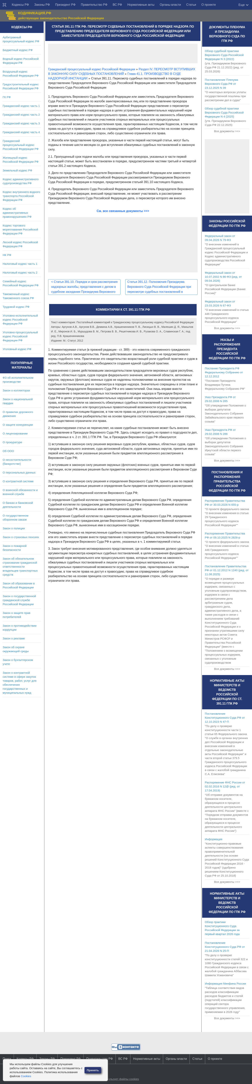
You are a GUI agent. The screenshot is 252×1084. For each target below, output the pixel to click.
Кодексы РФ (20, 4)
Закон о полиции (14, 528)
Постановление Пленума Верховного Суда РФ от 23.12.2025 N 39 (221, 83)
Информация (213, 839)
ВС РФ (117, 4)
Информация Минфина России (225, 983)
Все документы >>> (227, 131)
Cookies (26, 1076)
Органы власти (170, 4)
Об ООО (8, 451)
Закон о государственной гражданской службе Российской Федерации (19, 600)
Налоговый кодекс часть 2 (20, 272)
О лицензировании (15, 433)
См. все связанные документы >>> (123, 211)
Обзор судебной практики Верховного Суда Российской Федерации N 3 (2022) (224, 55)
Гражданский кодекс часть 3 (21, 123)
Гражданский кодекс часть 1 (21, 105)
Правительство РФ (94, 4)
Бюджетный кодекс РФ (18, 50)
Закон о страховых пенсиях (21, 537)
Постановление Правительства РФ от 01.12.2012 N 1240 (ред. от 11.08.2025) (227, 570)
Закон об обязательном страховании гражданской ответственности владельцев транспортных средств (20, 566)
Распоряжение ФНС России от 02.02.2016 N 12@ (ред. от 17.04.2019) (225, 786)
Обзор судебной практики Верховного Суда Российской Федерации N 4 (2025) (224, 112)
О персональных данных (19, 472)
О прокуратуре (12, 442)
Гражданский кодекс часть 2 (21, 114)
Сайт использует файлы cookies (117, 1079)
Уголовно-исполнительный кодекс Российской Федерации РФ (20, 319)
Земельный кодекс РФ (17, 170)
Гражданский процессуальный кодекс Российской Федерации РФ (21, 144)
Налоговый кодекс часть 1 (20, 263)
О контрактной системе (18, 481)
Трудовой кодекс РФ (16, 306)
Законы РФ (42, 4)
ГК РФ (7, 97)
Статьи (191, 4)
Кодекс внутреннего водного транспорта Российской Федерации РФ (21, 196)
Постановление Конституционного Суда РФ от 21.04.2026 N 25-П (225, 946)
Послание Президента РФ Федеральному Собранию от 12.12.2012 (224, 372)
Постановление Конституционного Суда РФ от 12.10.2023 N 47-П (225, 717)
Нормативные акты (140, 4)
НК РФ (7, 255)
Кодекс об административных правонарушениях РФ (17, 212)
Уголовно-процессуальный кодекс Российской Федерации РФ (20, 336)
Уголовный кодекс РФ (17, 349)
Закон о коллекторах (16, 390)
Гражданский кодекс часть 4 (21, 132)
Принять (93, 1070)
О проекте (208, 4)
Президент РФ (65, 4)
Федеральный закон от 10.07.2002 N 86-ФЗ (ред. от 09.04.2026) (223, 276)
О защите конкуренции (18, 424)
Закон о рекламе (14, 638)
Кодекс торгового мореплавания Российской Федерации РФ (20, 229)
